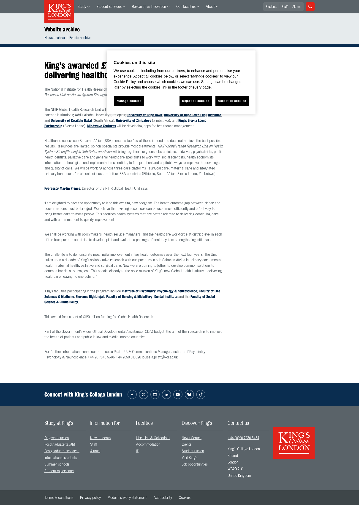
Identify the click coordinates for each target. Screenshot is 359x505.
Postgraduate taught (59, 444)
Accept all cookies (232, 101)
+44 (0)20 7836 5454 (243, 438)
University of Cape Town (144, 115)
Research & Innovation (149, 6)
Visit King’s (189, 458)
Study (82, 6)
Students (271, 6)
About (210, 6)
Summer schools (56, 464)
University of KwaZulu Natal (71, 120)
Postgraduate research (61, 451)
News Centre (191, 438)
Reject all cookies (195, 101)
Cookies (184, 497)
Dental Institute (165, 296)
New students (100, 438)
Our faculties (186, 6)
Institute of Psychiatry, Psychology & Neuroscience (159, 291)
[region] (181, 82)
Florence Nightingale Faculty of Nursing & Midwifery (114, 296)
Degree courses (56, 438)
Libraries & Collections (153, 438)
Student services (109, 6)
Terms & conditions (58, 497)
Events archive (80, 38)
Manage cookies (129, 101)
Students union (193, 451)
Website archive (62, 29)
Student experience (59, 471)
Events (186, 444)
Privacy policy (90, 497)
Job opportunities (195, 464)
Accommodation (148, 444)
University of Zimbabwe (133, 120)
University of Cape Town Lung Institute (192, 115)
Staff (285, 6)
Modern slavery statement (127, 497)
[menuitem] (83, 6)
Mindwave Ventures (101, 126)
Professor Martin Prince (62, 188)
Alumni (296, 6)
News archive (54, 38)
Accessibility (163, 497)
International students (60, 458)
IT (137, 451)
